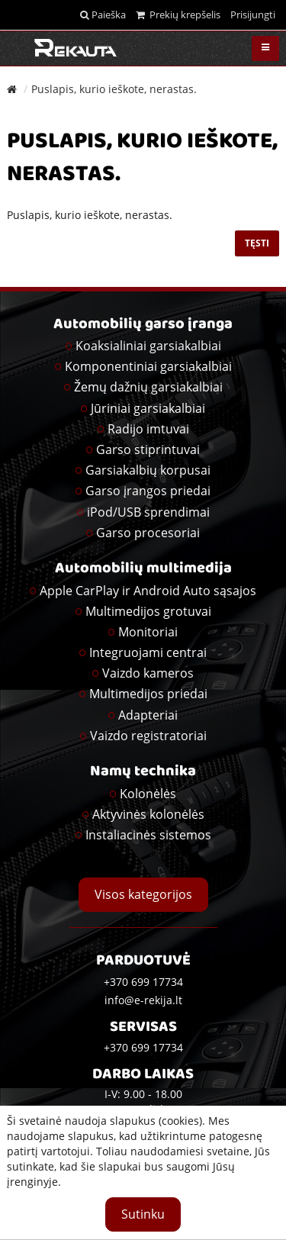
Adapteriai (148, 715)
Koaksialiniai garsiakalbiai (148, 345)
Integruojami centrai (148, 652)
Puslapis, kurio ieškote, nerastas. (114, 89)
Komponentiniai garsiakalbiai (148, 366)
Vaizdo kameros (148, 673)
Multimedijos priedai (148, 693)
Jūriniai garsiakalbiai (148, 408)
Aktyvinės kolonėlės (148, 814)
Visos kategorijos (143, 894)
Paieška (103, 14)
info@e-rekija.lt (143, 1000)
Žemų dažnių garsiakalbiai (148, 386)
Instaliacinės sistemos (148, 834)
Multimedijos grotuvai (148, 611)
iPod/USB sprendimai (148, 512)
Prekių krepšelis (178, 14)
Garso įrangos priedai (147, 490)
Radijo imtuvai (148, 428)
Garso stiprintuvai (148, 449)
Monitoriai (148, 631)
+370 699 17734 (143, 1047)
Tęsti (257, 243)
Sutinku (143, 1214)
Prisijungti (252, 14)
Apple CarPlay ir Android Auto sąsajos (148, 590)
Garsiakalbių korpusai (147, 470)
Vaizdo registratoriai (148, 735)
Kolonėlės (148, 793)
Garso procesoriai (148, 532)
